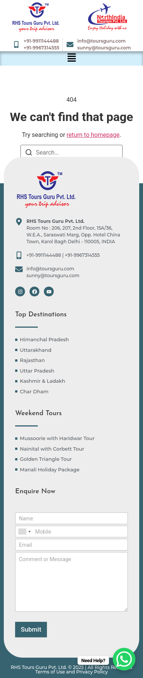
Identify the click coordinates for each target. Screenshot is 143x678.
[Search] (29, 154)
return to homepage (93, 134)
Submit (31, 629)
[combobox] (24, 531)
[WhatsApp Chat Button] (124, 659)
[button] (71, 58)
